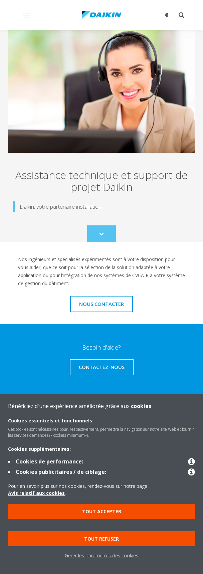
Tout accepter (101, 511)
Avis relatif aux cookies (36, 493)
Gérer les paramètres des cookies (101, 555)
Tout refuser (101, 539)
